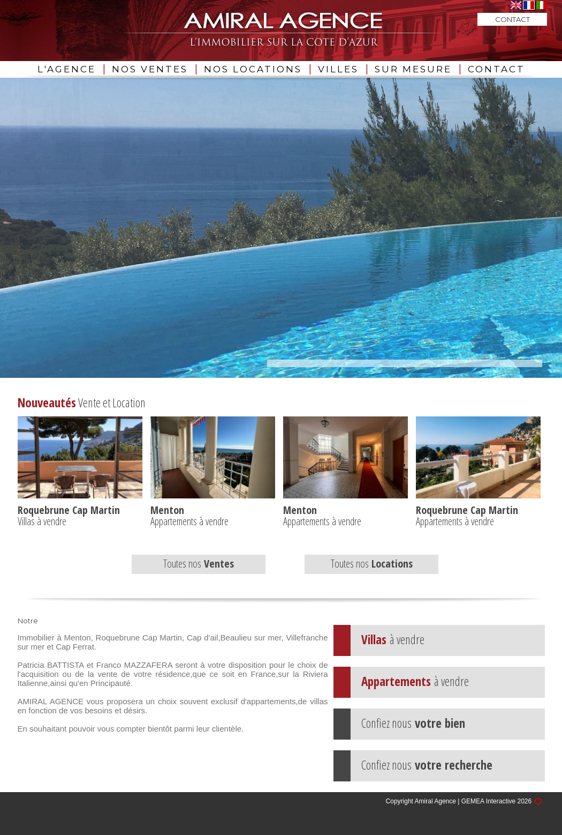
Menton (167, 510)
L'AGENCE (66, 69)
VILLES (338, 69)
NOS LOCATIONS (253, 69)
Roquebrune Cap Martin (69, 510)
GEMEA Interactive (488, 801)
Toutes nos (198, 563)
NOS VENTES (150, 69)
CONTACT (496, 69)
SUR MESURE (413, 69)
